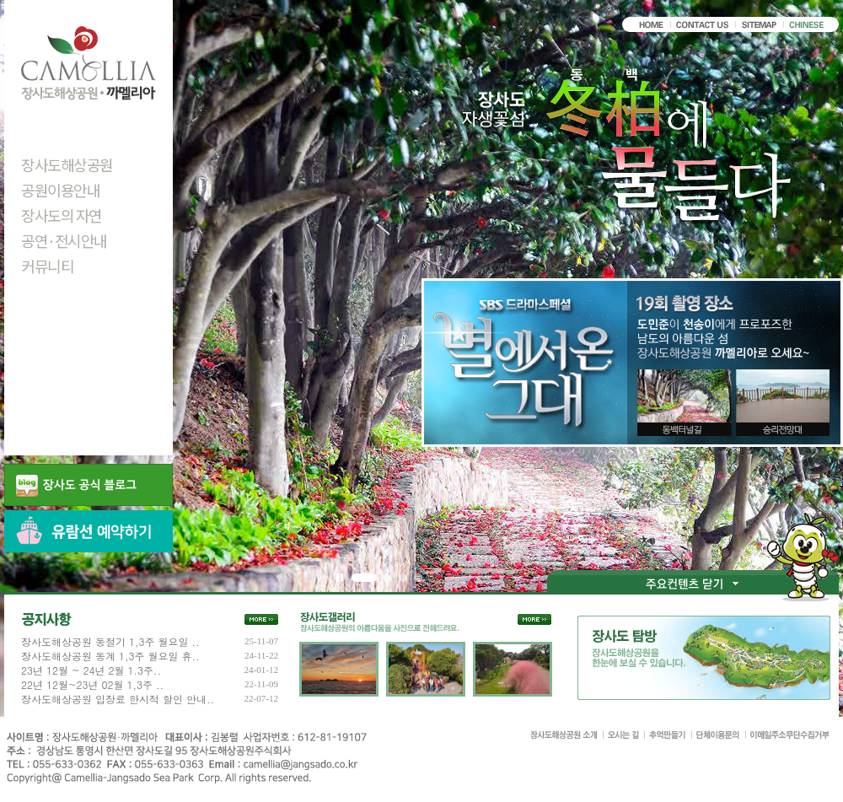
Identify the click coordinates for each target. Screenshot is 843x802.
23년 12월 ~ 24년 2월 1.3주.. (91, 670)
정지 (340, 577)
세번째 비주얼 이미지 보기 (403, 577)
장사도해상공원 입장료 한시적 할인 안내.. (117, 699)
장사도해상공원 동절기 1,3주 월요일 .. (110, 642)
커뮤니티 (47, 266)
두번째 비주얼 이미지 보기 (388, 577)
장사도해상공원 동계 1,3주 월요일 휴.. (110, 656)
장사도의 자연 (61, 215)
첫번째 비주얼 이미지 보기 (364, 577)
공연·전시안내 (64, 240)
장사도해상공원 (67, 164)
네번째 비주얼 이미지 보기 (418, 577)
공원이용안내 (60, 190)
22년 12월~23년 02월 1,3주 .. (92, 685)
